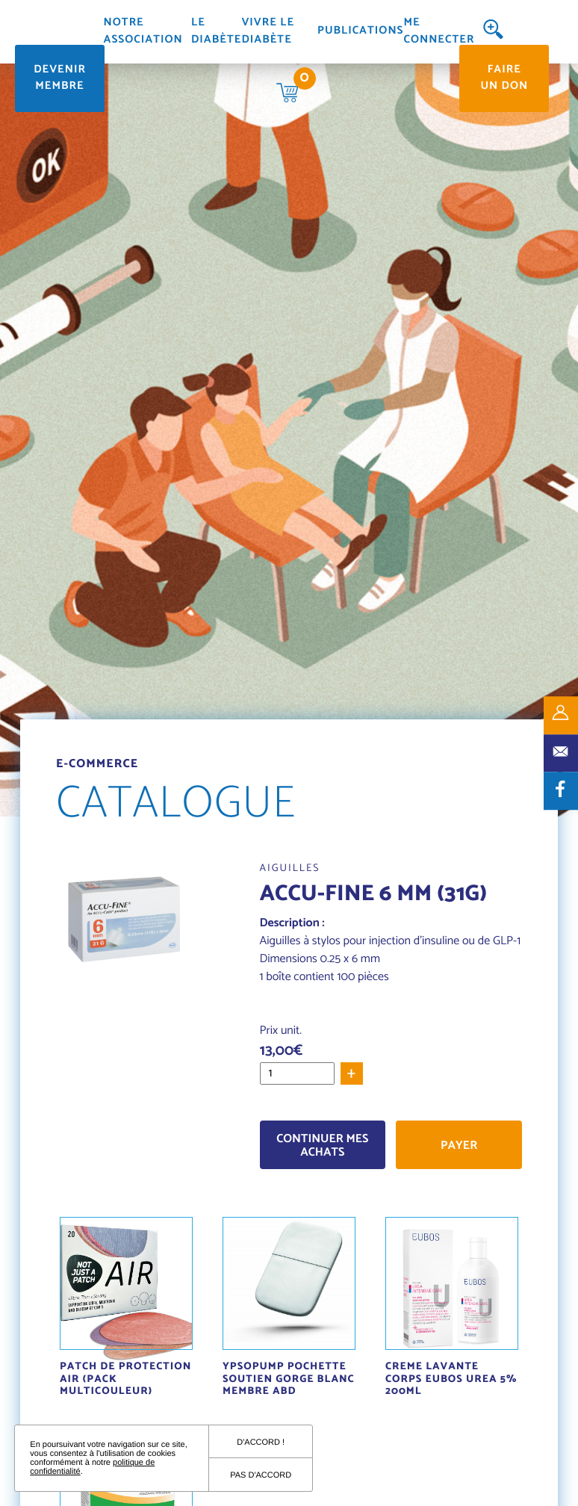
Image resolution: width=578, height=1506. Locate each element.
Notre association (143, 32)
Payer (459, 1145)
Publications (360, 31)
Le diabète (216, 32)
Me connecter (438, 32)
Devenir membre (60, 78)
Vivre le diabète (267, 32)
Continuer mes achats (322, 1145)
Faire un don (504, 78)
